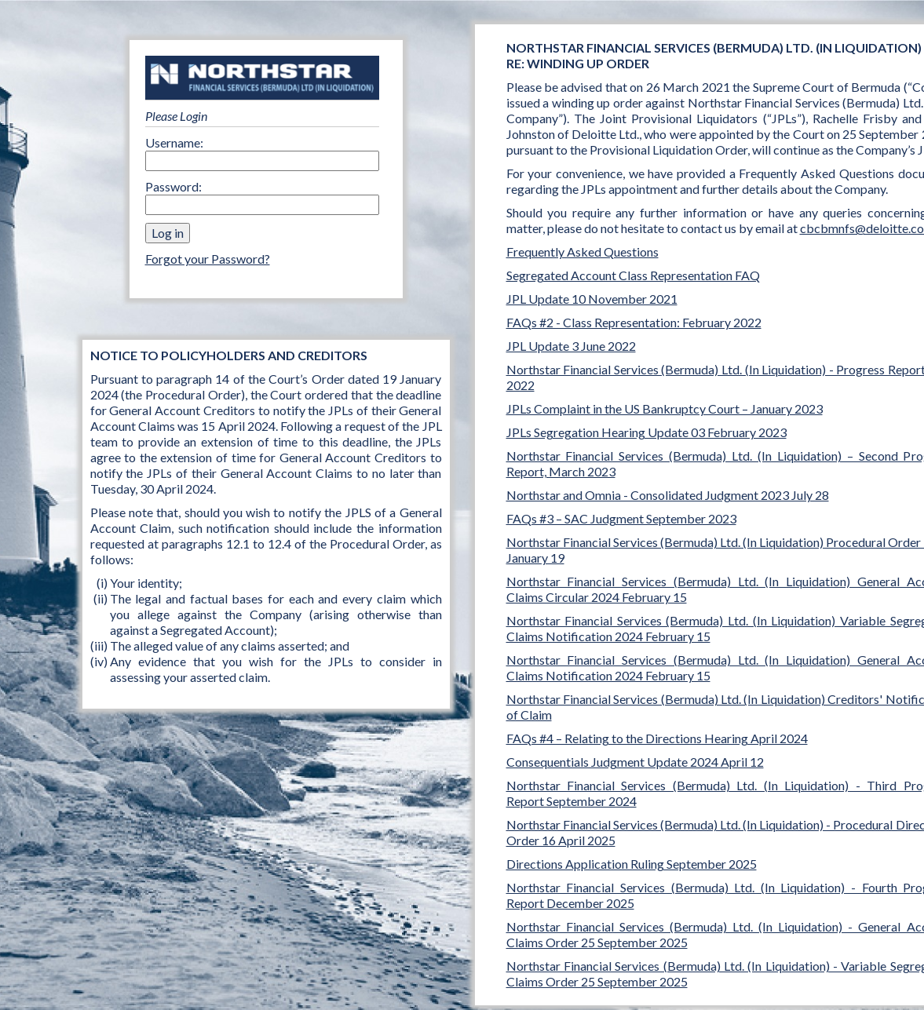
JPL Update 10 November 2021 (591, 298)
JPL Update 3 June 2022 (571, 345)
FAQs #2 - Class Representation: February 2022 (633, 322)
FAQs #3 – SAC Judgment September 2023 (621, 518)
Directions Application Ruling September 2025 (631, 863)
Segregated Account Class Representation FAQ (633, 275)
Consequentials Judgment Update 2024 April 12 (635, 761)
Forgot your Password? (207, 258)
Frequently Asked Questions (582, 251)
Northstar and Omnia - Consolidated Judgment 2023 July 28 (667, 494)
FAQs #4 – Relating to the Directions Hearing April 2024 (657, 738)
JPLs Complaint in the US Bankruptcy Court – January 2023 (664, 408)
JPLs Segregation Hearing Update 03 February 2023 (646, 432)
